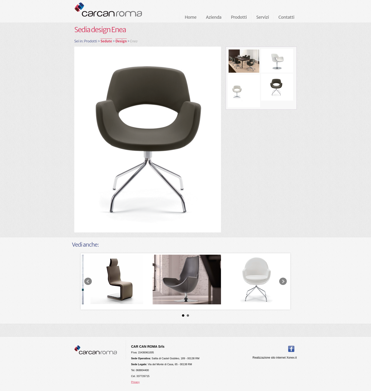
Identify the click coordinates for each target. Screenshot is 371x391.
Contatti (286, 17)
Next (283, 281)
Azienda (213, 17)
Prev (88, 281)
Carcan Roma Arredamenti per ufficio (116, 11)
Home (191, 17)
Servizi (262, 17)
